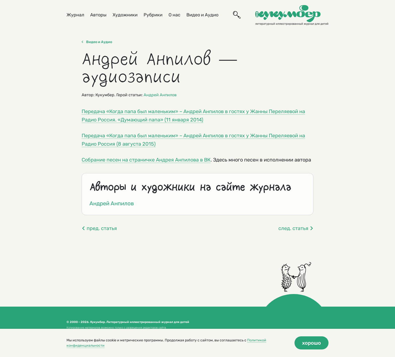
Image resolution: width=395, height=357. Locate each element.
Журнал (75, 15)
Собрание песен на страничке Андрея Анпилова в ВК (146, 160)
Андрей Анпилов (160, 94)
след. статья (295, 228)
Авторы (98, 15)
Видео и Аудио (202, 15)
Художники (125, 15)
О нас (174, 15)
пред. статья (99, 228)
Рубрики (153, 15)
